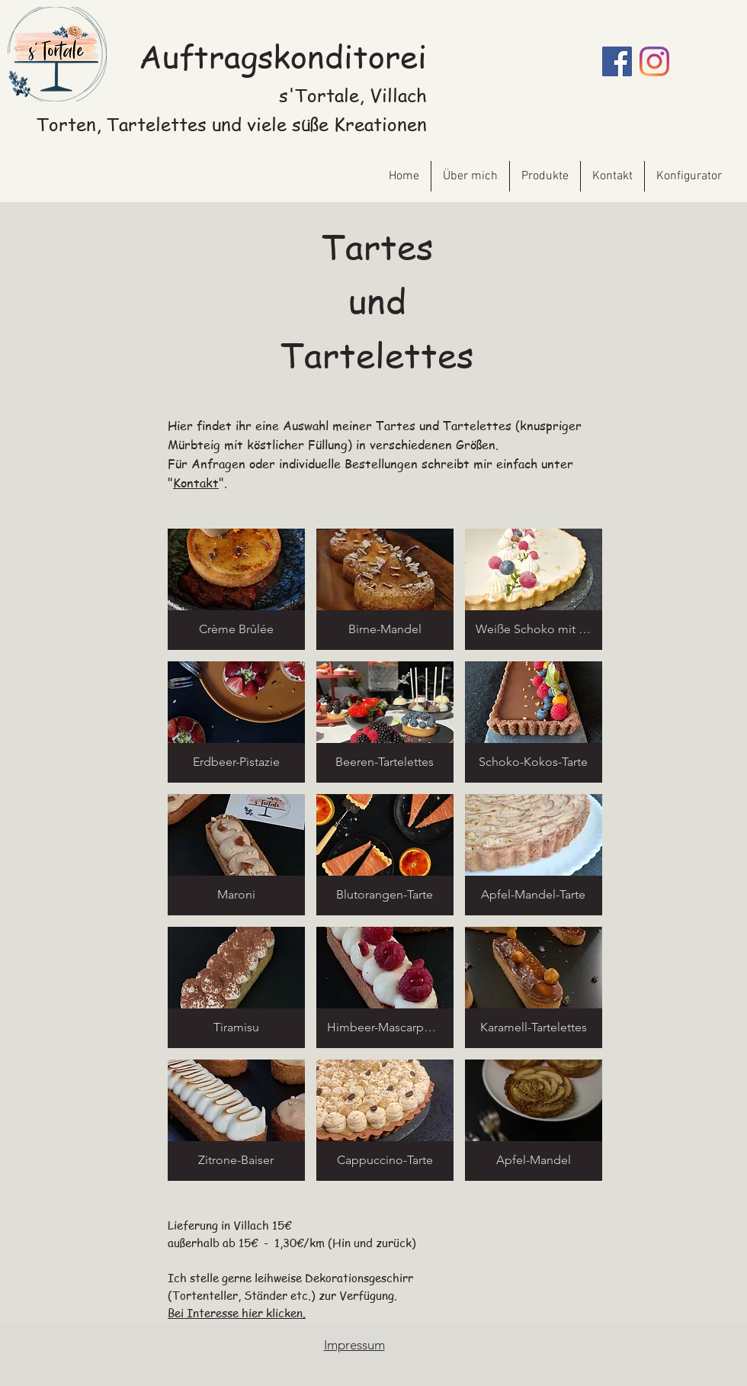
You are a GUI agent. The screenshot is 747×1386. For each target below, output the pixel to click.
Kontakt (196, 482)
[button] (236, 589)
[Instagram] (654, 61)
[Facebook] (617, 61)
